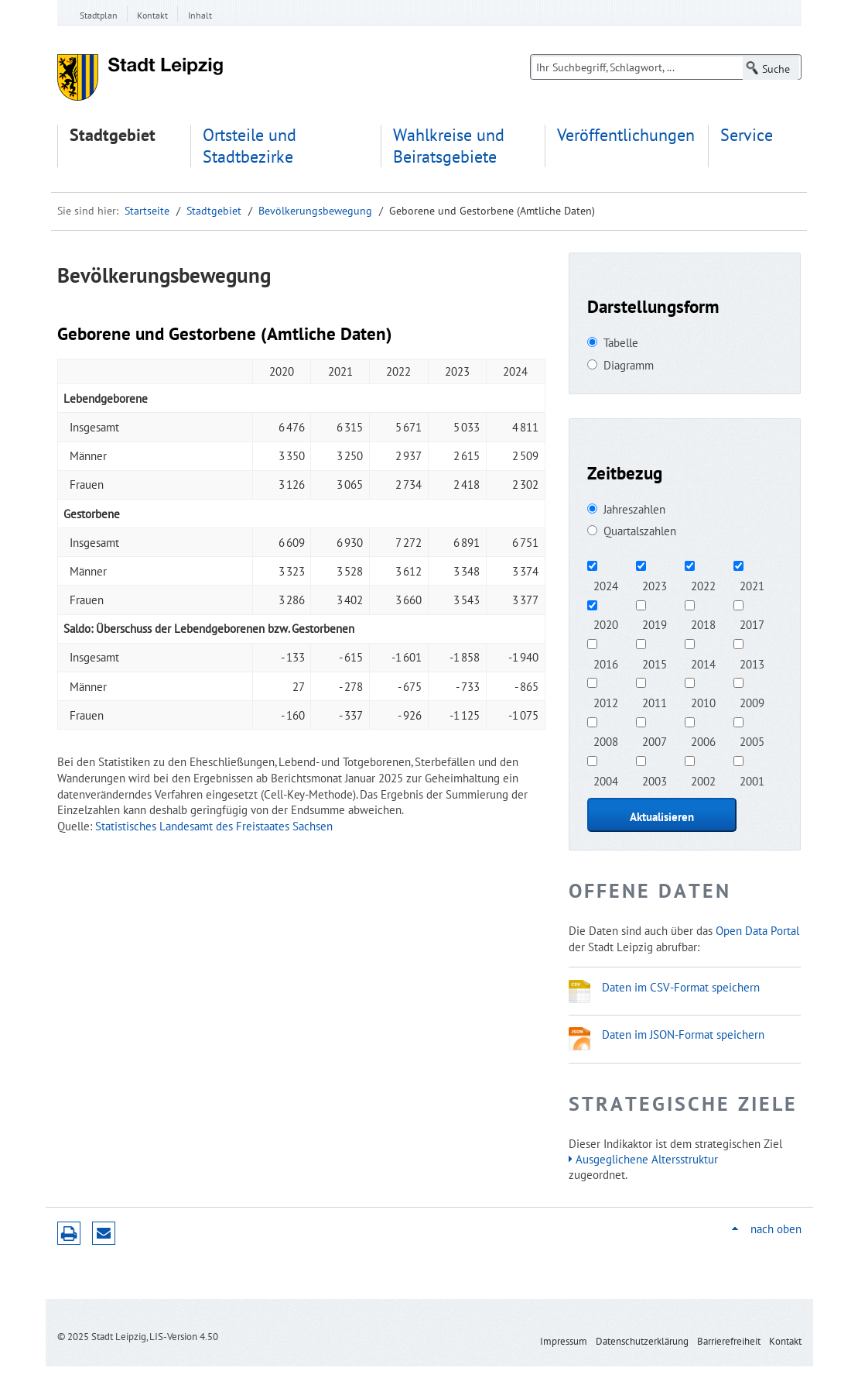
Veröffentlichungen (626, 135)
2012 (605, 702)
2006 (703, 741)
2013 (752, 664)
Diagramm (628, 365)
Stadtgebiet (113, 135)
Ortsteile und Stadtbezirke (249, 146)
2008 (605, 741)
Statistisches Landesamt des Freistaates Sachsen (214, 825)
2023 (654, 585)
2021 (752, 585)
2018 (703, 624)
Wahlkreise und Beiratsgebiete (448, 146)
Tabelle (620, 342)
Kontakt (152, 15)
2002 (703, 781)
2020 (605, 624)
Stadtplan (99, 15)
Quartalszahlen (639, 530)
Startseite (147, 211)
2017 (752, 624)
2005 (752, 741)
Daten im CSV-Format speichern (681, 987)
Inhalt (200, 15)
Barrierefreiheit (729, 1341)
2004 (605, 781)
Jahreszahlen (634, 509)
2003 (654, 781)
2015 (654, 664)
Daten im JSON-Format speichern (683, 1034)
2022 (703, 585)
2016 (605, 664)
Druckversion (68, 1233)
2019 (654, 624)
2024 (605, 585)
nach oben (776, 1229)
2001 (752, 781)
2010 (703, 702)
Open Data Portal (757, 930)
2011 (654, 702)
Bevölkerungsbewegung (315, 211)
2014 (703, 664)
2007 (654, 741)
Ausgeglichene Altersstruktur (647, 1159)
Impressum (563, 1341)
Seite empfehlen (103, 1233)
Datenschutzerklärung (642, 1341)
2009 (752, 702)
